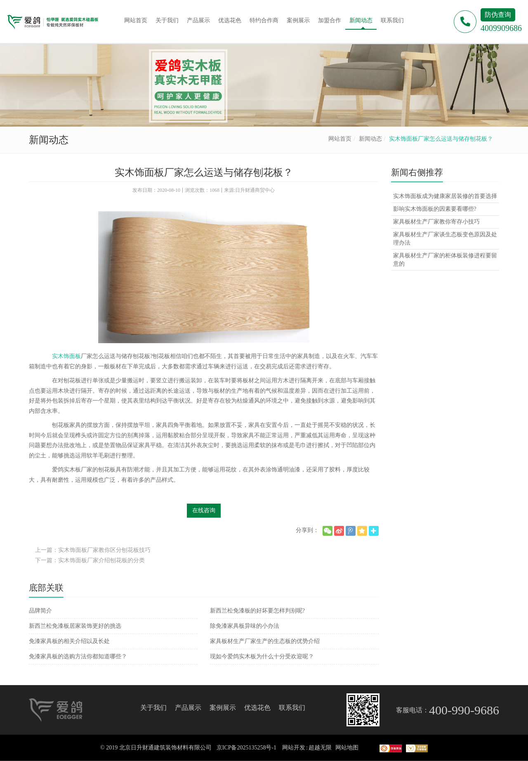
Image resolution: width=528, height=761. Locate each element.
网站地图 (346, 748)
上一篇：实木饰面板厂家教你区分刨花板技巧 (93, 550)
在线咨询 (203, 510)
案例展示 (223, 707)
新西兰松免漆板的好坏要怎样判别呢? (257, 611)
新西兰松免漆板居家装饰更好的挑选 (75, 626)
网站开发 (293, 748)
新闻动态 (370, 139)
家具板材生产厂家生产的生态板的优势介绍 (265, 641)
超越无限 (320, 748)
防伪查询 (498, 14)
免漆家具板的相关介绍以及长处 (69, 641)
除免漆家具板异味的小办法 (244, 626)
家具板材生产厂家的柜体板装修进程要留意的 (445, 259)
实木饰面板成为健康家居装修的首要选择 (445, 196)
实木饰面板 (66, 356)
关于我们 (153, 707)
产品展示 (188, 707)
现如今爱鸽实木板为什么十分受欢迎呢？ (262, 656)
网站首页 (339, 139)
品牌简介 (40, 611)
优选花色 (257, 707)
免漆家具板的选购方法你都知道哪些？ (78, 656)
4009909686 (501, 28)
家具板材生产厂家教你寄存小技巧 (436, 222)
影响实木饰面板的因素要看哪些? (434, 209)
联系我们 (292, 707)
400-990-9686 (464, 710)
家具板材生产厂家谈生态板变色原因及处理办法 (445, 238)
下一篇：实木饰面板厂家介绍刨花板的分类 (90, 560)
